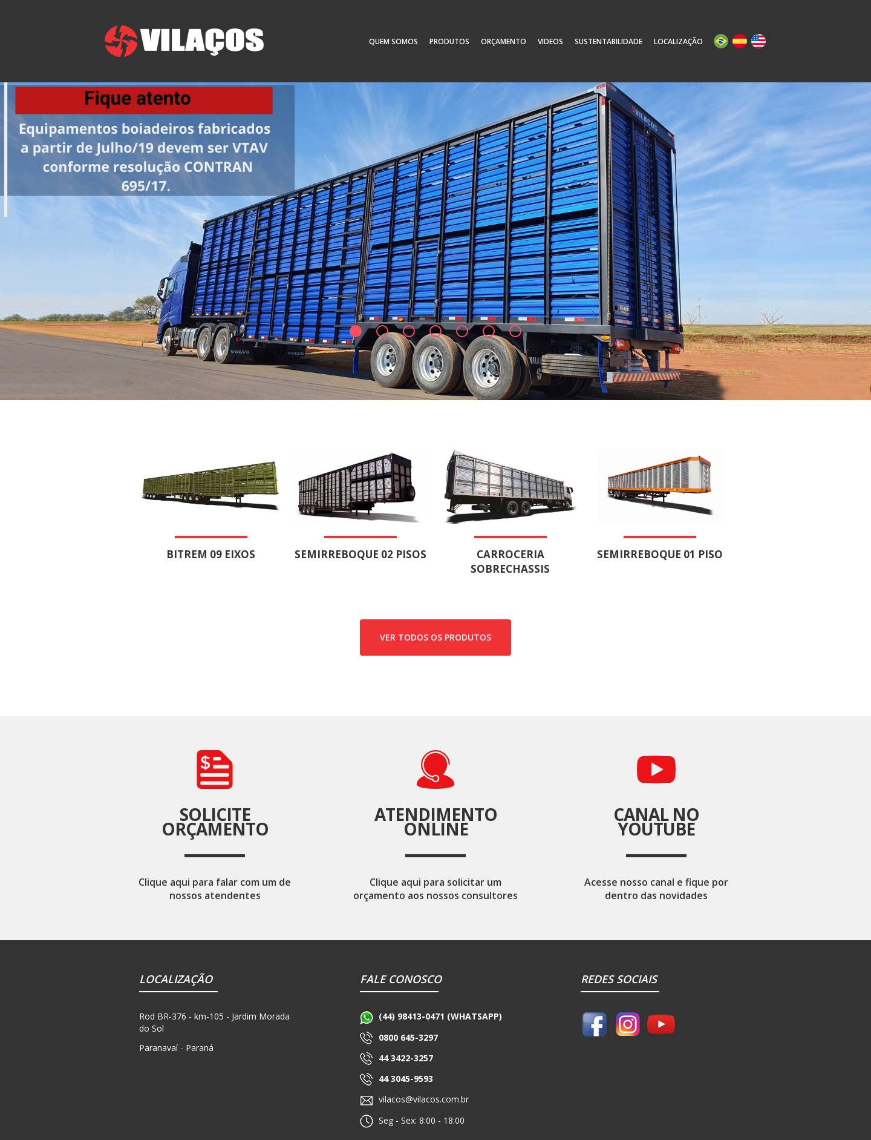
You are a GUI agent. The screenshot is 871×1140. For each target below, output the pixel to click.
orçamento (503, 41)
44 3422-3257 (406, 1058)
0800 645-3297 (408, 1037)
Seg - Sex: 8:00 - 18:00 (422, 1120)
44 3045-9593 (406, 1078)
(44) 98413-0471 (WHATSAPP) (440, 1016)
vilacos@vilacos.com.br (424, 1099)
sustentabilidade (608, 41)
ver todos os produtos (435, 637)
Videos (550, 41)
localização (678, 41)
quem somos (393, 41)
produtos (449, 41)
